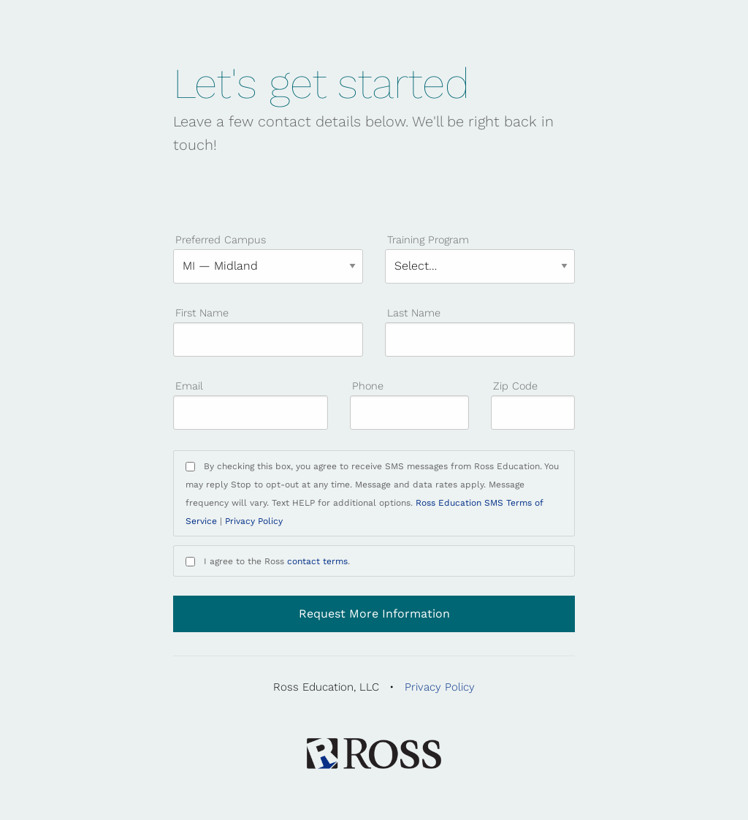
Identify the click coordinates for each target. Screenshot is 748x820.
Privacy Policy (254, 521)
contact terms (317, 561)
